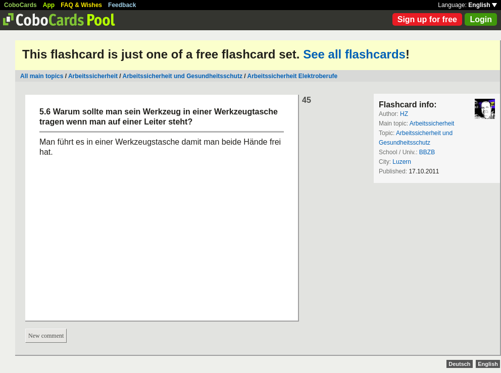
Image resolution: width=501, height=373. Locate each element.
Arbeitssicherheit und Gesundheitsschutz (182, 76)
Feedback (122, 5)
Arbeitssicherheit (93, 76)
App (49, 5)
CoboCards (20, 5)
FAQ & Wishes (81, 5)
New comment (46, 335)
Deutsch (459, 364)
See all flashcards (354, 54)
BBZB (427, 152)
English (482, 5)
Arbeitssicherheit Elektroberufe (292, 76)
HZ (404, 113)
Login (481, 19)
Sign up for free (427, 19)
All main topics (41, 76)
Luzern (401, 161)
